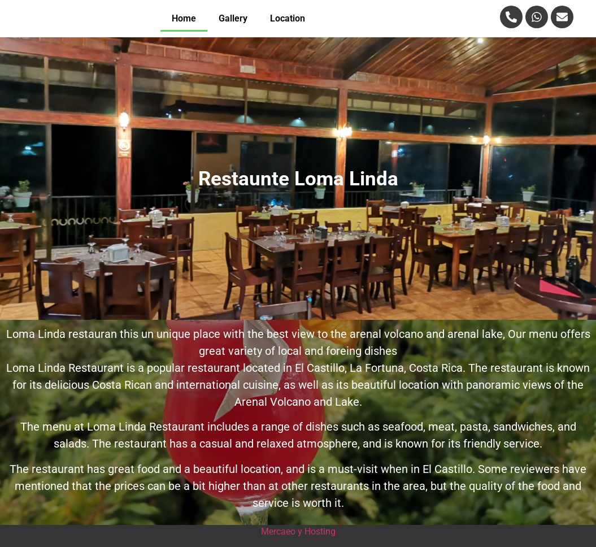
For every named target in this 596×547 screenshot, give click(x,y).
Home (184, 18)
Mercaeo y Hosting (298, 531)
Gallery (233, 18)
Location (287, 18)
